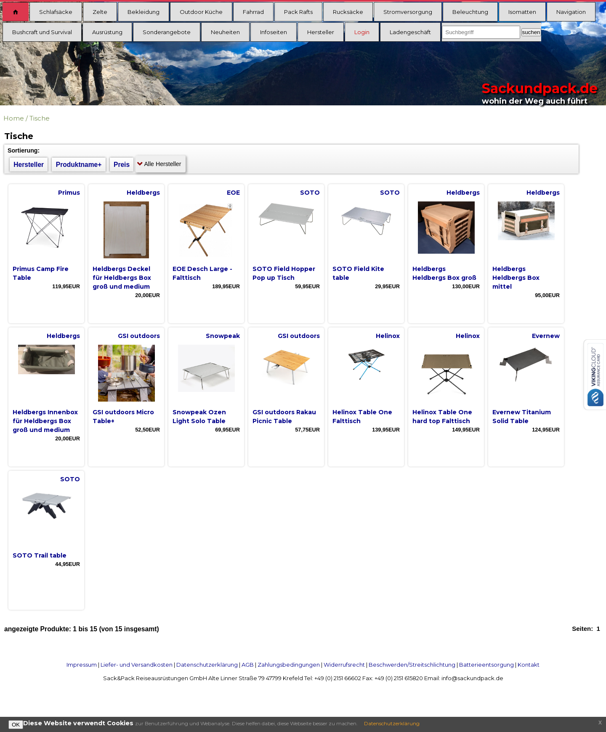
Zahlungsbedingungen (289, 664)
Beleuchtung (470, 11)
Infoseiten (273, 32)
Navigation (571, 11)
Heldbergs (143, 192)
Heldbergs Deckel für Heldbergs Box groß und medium (122, 277)
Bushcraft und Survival (42, 32)
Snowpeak (223, 336)
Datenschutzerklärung (207, 664)
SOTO (310, 192)
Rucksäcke (348, 11)
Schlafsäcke (55, 11)
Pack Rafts (298, 11)
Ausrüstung (107, 32)
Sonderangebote (167, 32)
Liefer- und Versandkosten (137, 664)
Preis (122, 164)
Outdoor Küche (201, 11)
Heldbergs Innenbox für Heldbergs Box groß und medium (45, 421)
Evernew (546, 336)
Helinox (388, 336)
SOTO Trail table (39, 555)
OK (16, 724)
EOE (233, 192)
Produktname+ (79, 164)
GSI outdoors (139, 336)
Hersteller (320, 32)
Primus (69, 192)
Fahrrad (253, 11)
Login (361, 32)
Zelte (100, 11)
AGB (248, 664)
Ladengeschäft (410, 32)
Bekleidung (143, 11)
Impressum (81, 664)
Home (13, 118)
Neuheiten (225, 32)
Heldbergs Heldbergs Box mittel (516, 277)
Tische (39, 118)
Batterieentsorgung (486, 664)
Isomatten (522, 11)
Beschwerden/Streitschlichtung (412, 664)
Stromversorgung (407, 11)
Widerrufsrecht (344, 664)
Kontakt (529, 664)
